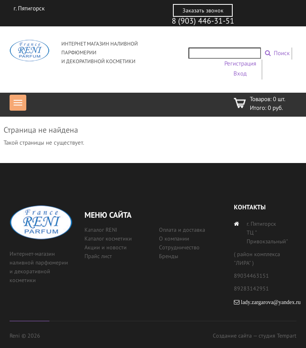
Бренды (168, 256)
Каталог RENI (100, 229)
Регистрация (240, 63)
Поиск (282, 53)
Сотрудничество (179, 247)
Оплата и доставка (182, 229)
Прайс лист (98, 256)
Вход (240, 73)
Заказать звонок (203, 10)
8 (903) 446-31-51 (203, 21)
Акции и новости (105, 247)
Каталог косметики (108, 238)
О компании (174, 238)
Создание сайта (232, 335)
